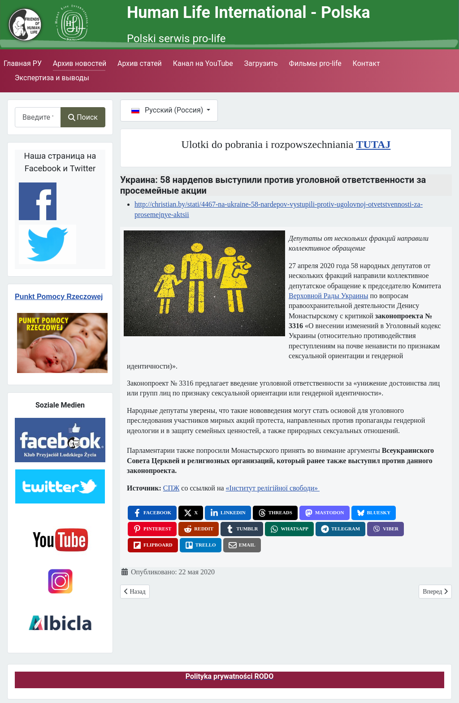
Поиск (83, 117)
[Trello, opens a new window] (200, 545)
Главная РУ (23, 63)
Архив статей (139, 63)
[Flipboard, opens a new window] (153, 545)
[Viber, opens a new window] (385, 529)
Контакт (366, 63)
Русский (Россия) (168, 110)
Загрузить (261, 63)
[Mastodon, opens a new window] (324, 513)
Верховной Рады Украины (328, 295)
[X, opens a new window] (190, 513)
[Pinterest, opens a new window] (152, 529)
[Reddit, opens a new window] (198, 529)
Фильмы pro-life (315, 63)
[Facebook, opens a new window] (152, 513)
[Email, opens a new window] (242, 545)
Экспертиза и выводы (52, 78)
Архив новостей (79, 63)
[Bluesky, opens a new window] (373, 513)
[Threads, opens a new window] (275, 513)
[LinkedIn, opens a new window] (228, 513)
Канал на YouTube (203, 63)
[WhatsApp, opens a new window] (289, 529)
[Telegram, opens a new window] (340, 529)
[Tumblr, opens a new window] (242, 529)
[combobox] (38, 117)
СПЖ (171, 488)
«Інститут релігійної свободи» (273, 488)
